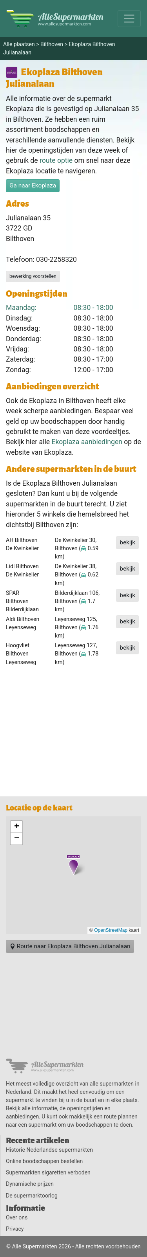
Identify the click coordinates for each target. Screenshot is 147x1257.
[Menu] (129, 18)
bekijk (127, 542)
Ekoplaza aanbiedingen (86, 442)
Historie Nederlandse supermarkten (49, 1150)
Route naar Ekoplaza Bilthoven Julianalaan (70, 946)
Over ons (16, 1217)
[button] (73, 865)
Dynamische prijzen (30, 1184)
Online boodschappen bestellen (44, 1161)
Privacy (15, 1229)
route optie (56, 160)
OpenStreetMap (110, 930)
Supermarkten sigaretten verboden (48, 1172)
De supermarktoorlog (32, 1195)
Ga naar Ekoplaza (32, 185)
